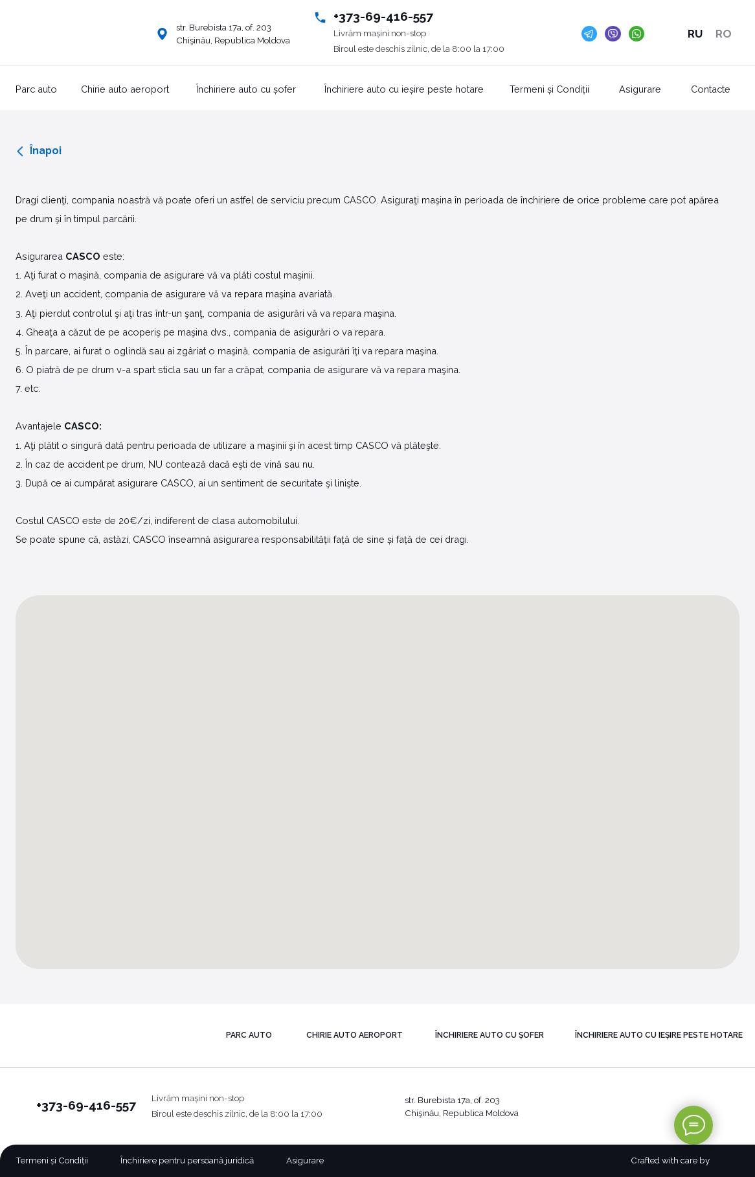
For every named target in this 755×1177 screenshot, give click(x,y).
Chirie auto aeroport (125, 89)
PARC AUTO (249, 1035)
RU (695, 33)
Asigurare (640, 89)
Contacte (710, 89)
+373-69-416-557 (383, 16)
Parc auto (36, 89)
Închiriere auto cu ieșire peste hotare (404, 89)
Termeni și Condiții (549, 89)
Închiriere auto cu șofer (246, 89)
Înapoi (46, 150)
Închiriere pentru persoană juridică (187, 1160)
